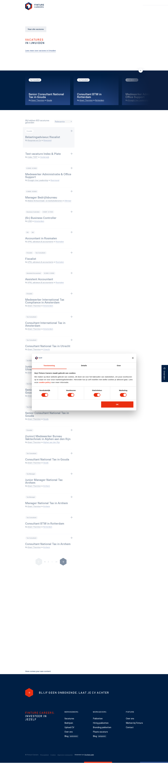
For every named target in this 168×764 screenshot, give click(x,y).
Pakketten (98, 718)
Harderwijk (44, 157)
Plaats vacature (100, 732)
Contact (130, 727)
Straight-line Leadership (138, 100)
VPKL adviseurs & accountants (40, 241)
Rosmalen (60, 241)
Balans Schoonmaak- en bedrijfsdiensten (45, 200)
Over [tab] (119, 365)
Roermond (155, 100)
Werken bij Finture (134, 723)
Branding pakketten (102, 727)
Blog (71, 736)
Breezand (47, 140)
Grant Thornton (37, 100)
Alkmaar (67, 200)
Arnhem (46, 486)
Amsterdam (39, 221)
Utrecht (46, 349)
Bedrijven (68, 723)
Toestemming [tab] (49, 365)
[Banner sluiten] (133, 358)
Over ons (68, 732)
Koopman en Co (34, 140)
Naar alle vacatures (36, 29)
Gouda (49, 100)
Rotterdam (99, 100)
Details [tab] (84, 365)
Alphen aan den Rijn (51, 442)
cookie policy (44, 382)
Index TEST (33, 157)
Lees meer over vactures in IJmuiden (40, 50)
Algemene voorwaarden (65, 755)
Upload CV (69, 727)
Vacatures (69, 718)
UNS (30, 221)
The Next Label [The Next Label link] (89, 755)
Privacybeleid (44, 755)
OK (117, 404)
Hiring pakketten (101, 723)
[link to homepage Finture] (34, 6)
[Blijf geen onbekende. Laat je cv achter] (29, 692)
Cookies (53, 755)
